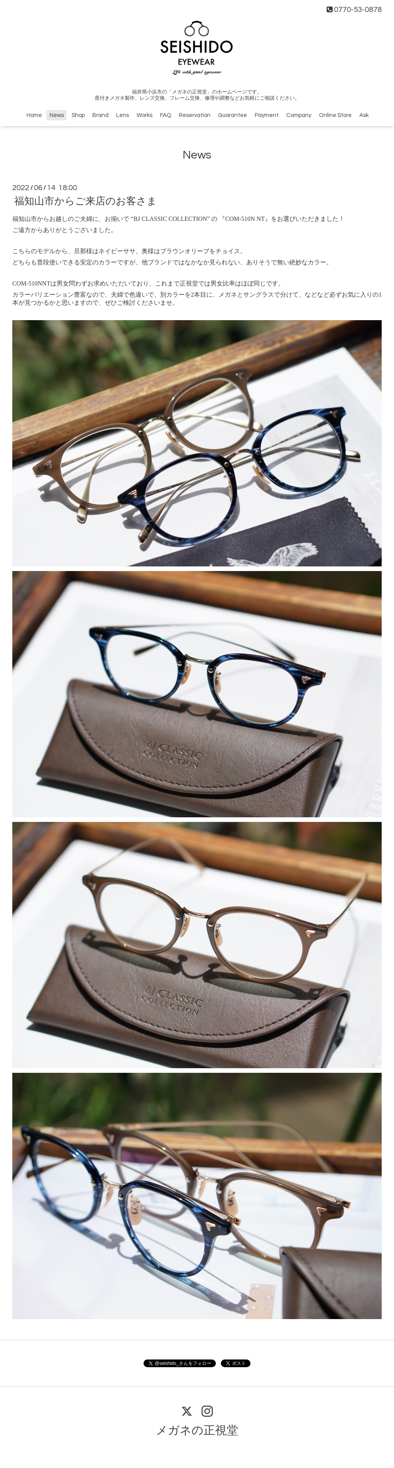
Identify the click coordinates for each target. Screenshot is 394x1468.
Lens (122, 115)
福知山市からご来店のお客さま (85, 201)
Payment (267, 115)
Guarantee (232, 115)
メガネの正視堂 (197, 1430)
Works (144, 115)
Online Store (335, 115)
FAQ (165, 115)
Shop (78, 115)
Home (34, 115)
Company (298, 115)
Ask (364, 115)
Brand (100, 115)
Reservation (194, 115)
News (57, 115)
